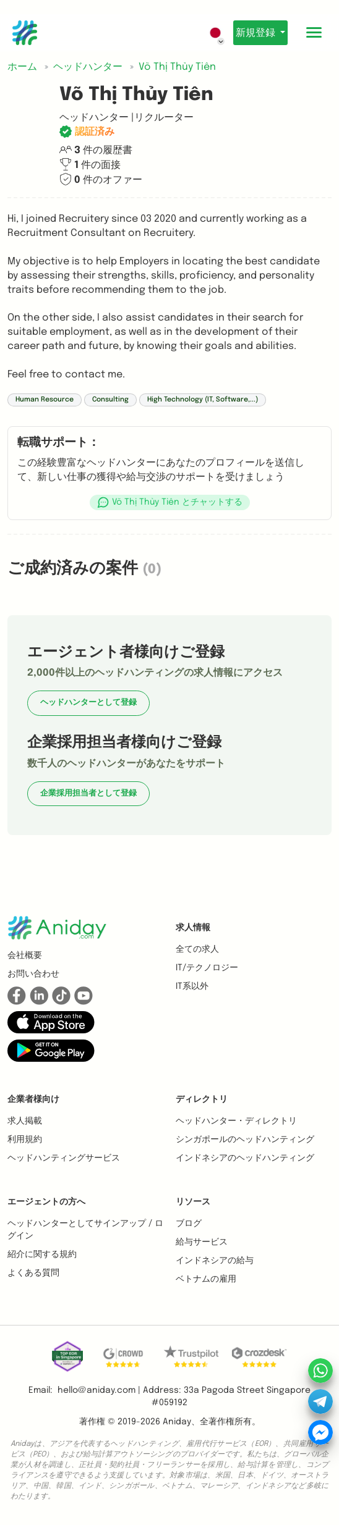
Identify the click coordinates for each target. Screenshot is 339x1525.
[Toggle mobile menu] (314, 32)
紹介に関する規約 (42, 1254)
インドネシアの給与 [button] (215, 1260)
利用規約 (24, 1139)
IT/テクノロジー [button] (207, 968)
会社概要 (24, 955)
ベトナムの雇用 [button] (206, 1279)
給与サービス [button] (202, 1242)
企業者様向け (33, 1099)
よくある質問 (33, 1273)
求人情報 (193, 927)
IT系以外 (192, 986)
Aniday (177, 1422)
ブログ (189, 1223)
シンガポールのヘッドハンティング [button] (245, 1139)
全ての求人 (197, 949)
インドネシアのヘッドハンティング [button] (245, 1158)
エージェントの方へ (46, 1202)
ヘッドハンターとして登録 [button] (88, 703)
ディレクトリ (202, 1099)
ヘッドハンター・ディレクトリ (236, 1121)
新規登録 (257, 33)
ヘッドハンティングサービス (63, 1158)
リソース (193, 1202)
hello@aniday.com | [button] (99, 1390)
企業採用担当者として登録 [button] (88, 793)
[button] (169, 502)
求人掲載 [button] (24, 1121)
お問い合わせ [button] (33, 974)
